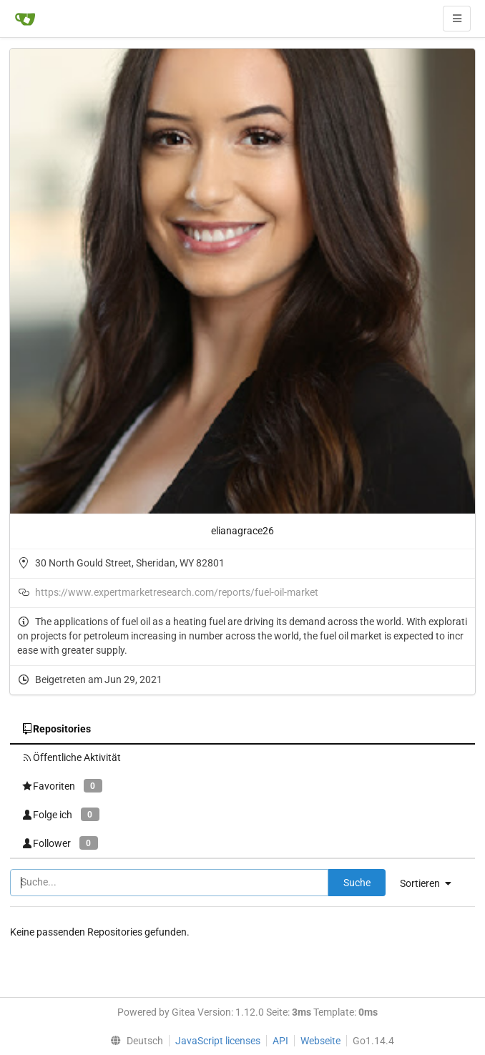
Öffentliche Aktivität (71, 757)
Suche (357, 882)
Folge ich (60, 814)
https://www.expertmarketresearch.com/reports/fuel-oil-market (176, 592)
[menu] (431, 883)
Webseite (320, 1040)
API (280, 1040)
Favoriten (61, 786)
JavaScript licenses (217, 1040)
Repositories (56, 729)
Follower (59, 843)
